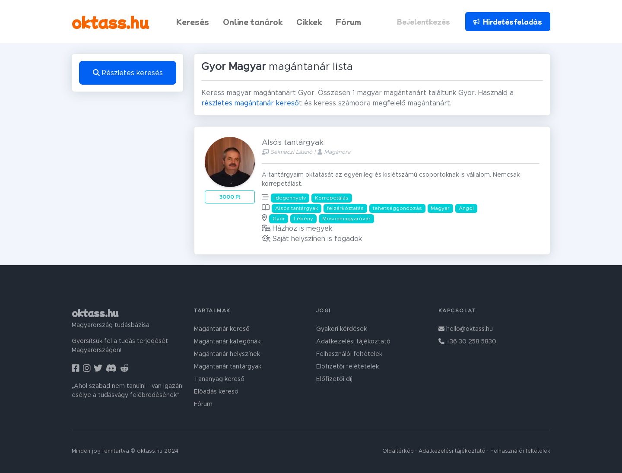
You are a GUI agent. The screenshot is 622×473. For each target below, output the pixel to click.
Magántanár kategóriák (227, 342)
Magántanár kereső (222, 329)
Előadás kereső (216, 392)
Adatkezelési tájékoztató (353, 342)
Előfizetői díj (334, 379)
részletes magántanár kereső (250, 103)
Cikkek (309, 21)
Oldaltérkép (398, 451)
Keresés (192, 21)
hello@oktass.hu (465, 329)
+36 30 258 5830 (467, 342)
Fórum (348, 21)
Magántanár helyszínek (227, 354)
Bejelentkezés (423, 21)
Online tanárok (252, 21)
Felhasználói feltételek (349, 354)
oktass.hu (110, 22)
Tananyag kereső (219, 379)
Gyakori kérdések (341, 329)
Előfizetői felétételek (347, 367)
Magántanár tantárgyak (227, 367)
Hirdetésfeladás (507, 21)
